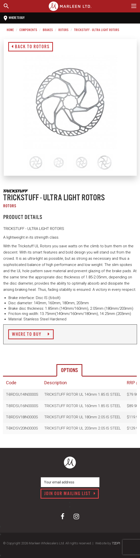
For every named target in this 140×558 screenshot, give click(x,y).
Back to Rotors (30, 47)
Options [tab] (69, 370)
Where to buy (14, 18)
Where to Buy (31, 335)
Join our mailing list (70, 494)
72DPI (116, 543)
